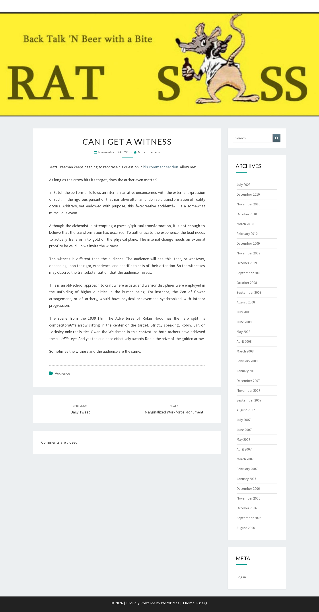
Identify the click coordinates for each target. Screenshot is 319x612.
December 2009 (248, 243)
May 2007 (243, 439)
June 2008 (244, 322)
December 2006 (248, 488)
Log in (241, 577)
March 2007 (245, 459)
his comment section (160, 166)
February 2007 (247, 468)
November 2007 (248, 390)
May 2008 (243, 331)
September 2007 (249, 400)
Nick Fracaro (149, 152)
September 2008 (249, 292)
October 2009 (247, 263)
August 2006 (246, 527)
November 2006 (248, 498)
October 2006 (247, 508)
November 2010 (248, 204)
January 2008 (246, 371)
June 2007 (244, 429)
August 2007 (246, 410)
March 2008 (245, 351)
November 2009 (248, 253)
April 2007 (244, 449)
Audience (62, 373)
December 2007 (248, 380)
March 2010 (245, 224)
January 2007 (246, 478)
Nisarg (202, 603)
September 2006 (249, 518)
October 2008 (247, 282)
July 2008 (244, 312)
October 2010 (247, 214)
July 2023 (244, 184)
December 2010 (248, 194)
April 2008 (244, 341)
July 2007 (244, 419)
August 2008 (246, 302)
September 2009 (249, 273)
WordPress (170, 603)
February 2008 (247, 361)
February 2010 (247, 233)
